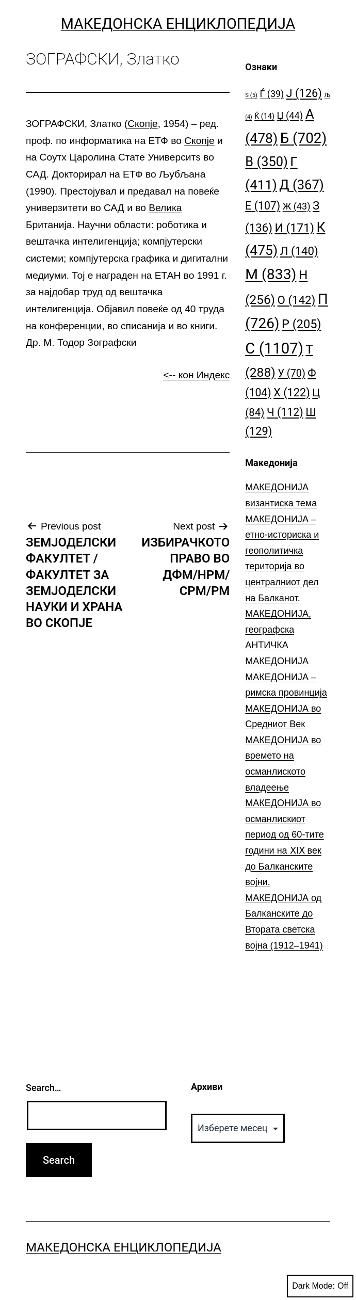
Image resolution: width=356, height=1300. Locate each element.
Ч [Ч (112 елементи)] (285, 412)
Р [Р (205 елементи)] (301, 324)
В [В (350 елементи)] (266, 161)
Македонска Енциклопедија (178, 24)
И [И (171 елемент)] (294, 228)
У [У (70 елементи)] (291, 373)
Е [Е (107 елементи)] (262, 205)
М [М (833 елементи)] (270, 274)
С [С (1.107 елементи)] (274, 348)
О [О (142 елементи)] (297, 300)
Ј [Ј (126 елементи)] (304, 93)
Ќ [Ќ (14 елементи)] (264, 116)
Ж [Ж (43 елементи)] (297, 206)
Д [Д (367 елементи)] (301, 184)
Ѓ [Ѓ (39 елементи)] (272, 93)
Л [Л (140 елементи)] (299, 251)
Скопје (142, 123)
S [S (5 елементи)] (251, 95)
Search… (43, 1087)
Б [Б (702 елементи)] (303, 138)
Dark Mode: (320, 1286)
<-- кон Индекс (196, 375)
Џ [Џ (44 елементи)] (290, 115)
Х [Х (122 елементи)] (291, 392)
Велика (165, 207)
